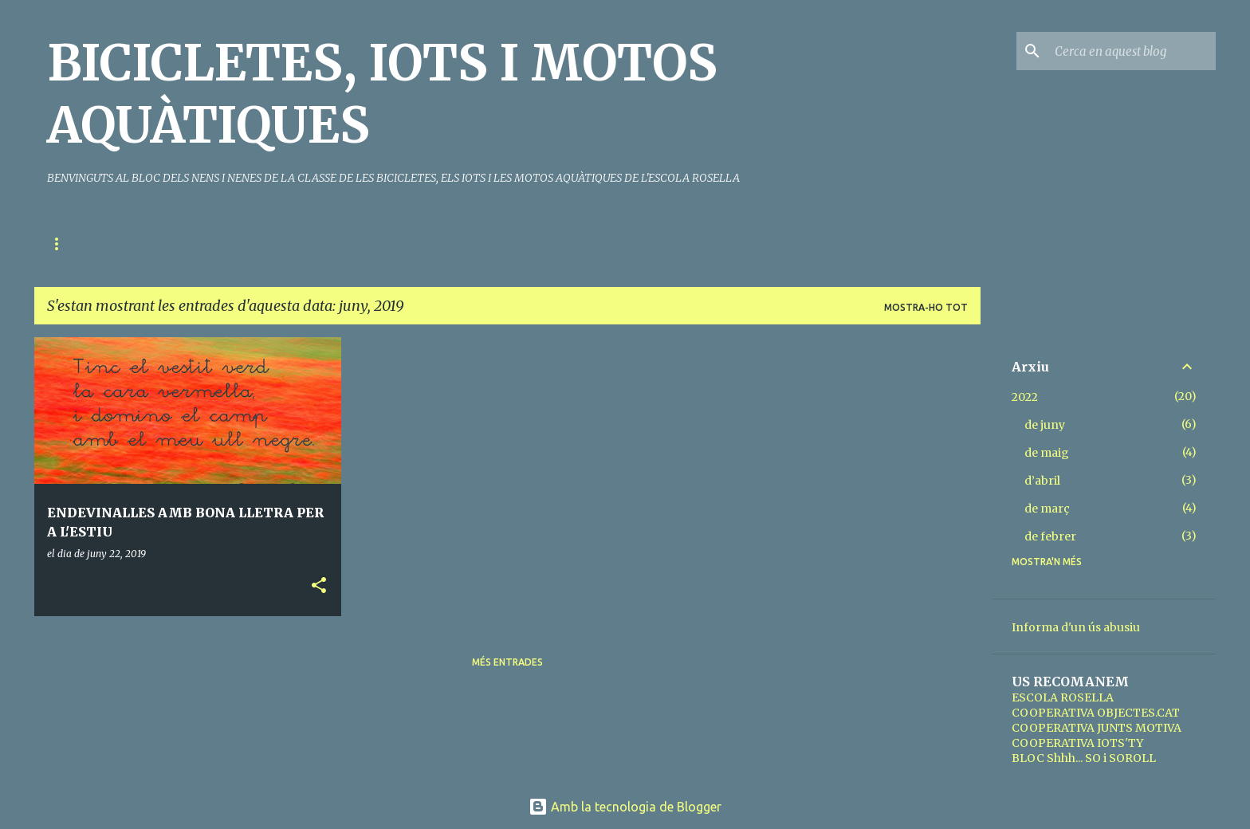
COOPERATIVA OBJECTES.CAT (1096, 712)
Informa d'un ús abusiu (1076, 627)
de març (1047, 508)
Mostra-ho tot (926, 307)
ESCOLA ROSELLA (1063, 697)
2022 (1025, 397)
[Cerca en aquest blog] (1132, 51)
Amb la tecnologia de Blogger (625, 807)
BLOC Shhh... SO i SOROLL (1084, 758)
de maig (1046, 453)
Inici (58, 243)
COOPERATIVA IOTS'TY (1077, 743)
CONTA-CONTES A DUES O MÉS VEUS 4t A (207, 243)
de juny (1044, 425)
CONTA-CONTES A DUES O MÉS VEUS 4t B (447, 243)
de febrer (1050, 536)
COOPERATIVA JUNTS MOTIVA (1096, 728)
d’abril (1042, 480)
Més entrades (507, 662)
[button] (318, 586)
